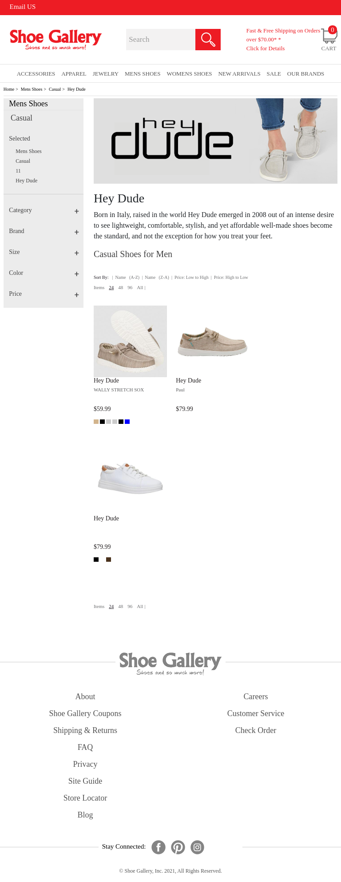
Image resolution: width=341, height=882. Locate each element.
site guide (85, 781)
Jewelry (106, 73)
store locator (85, 798)
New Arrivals (239, 73)
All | (141, 287)
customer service (255, 713)
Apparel (74, 73)
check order (255, 730)
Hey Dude (76, 89)
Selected (19, 138)
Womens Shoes (189, 73)
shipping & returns (85, 730)
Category (44, 210)
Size (44, 252)
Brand (44, 231)
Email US (23, 6)
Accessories (36, 73)
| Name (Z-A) (155, 277)
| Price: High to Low (229, 277)
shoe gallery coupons (85, 713)
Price (44, 293)
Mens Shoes (32, 89)
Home (9, 89)
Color (44, 273)
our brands (305, 73)
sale (274, 73)
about (85, 697)
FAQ (85, 747)
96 (129, 287)
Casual (55, 89)
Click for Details (265, 48)
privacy (85, 764)
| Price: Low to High (190, 277)
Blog (85, 815)
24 (111, 287)
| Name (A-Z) (126, 277)
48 (120, 287)
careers (256, 697)
